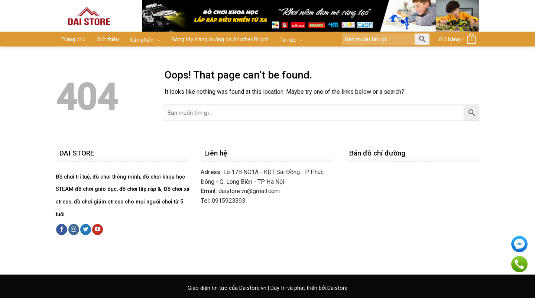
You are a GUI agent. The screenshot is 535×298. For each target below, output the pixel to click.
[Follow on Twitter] (85, 229)
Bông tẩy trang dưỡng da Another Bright (220, 39)
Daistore (337, 288)
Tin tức (290, 40)
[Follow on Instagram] (73, 229)
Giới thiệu (108, 39)
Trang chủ (73, 39)
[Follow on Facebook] (61, 229)
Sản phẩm (145, 40)
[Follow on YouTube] (97, 229)
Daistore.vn (252, 288)
